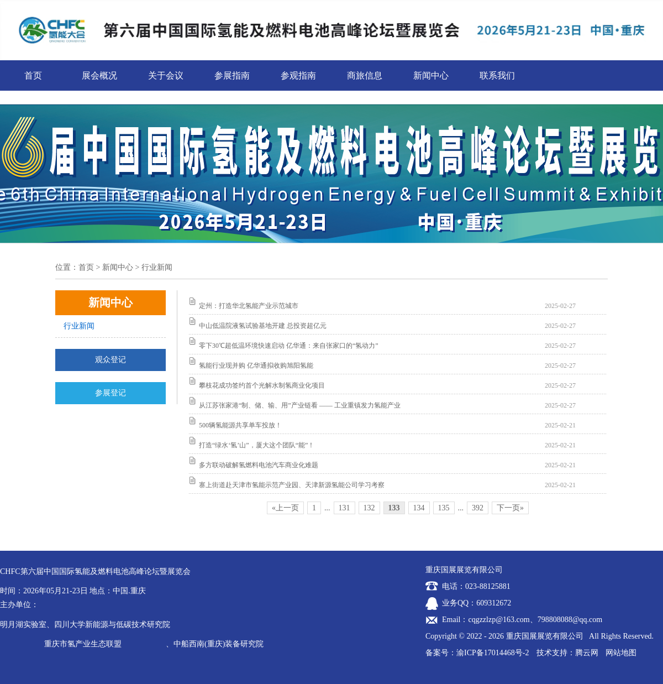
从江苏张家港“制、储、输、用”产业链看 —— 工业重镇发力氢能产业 (300, 405)
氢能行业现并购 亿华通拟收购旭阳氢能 (256, 365)
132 (369, 508)
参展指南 (232, 75)
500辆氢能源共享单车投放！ (240, 425)
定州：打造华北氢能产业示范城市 (248, 306)
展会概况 (99, 75)
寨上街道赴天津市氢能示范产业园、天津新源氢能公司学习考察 (292, 485)
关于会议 (165, 75)
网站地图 (621, 653)
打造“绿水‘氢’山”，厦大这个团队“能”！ (256, 445)
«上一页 (285, 508)
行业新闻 (79, 326)
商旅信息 (364, 75)
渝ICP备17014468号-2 (492, 653)
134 (419, 508)
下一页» (510, 508)
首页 (33, 75)
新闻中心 (431, 75)
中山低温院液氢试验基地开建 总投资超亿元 (263, 326)
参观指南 (298, 75)
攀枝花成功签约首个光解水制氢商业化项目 (262, 385)
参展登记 (110, 393)
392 (477, 508)
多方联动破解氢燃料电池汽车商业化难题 (258, 465)
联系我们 (497, 75)
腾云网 (586, 653)
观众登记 (110, 360)
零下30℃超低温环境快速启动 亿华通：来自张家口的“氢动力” (288, 345)
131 (344, 508)
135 (444, 508)
